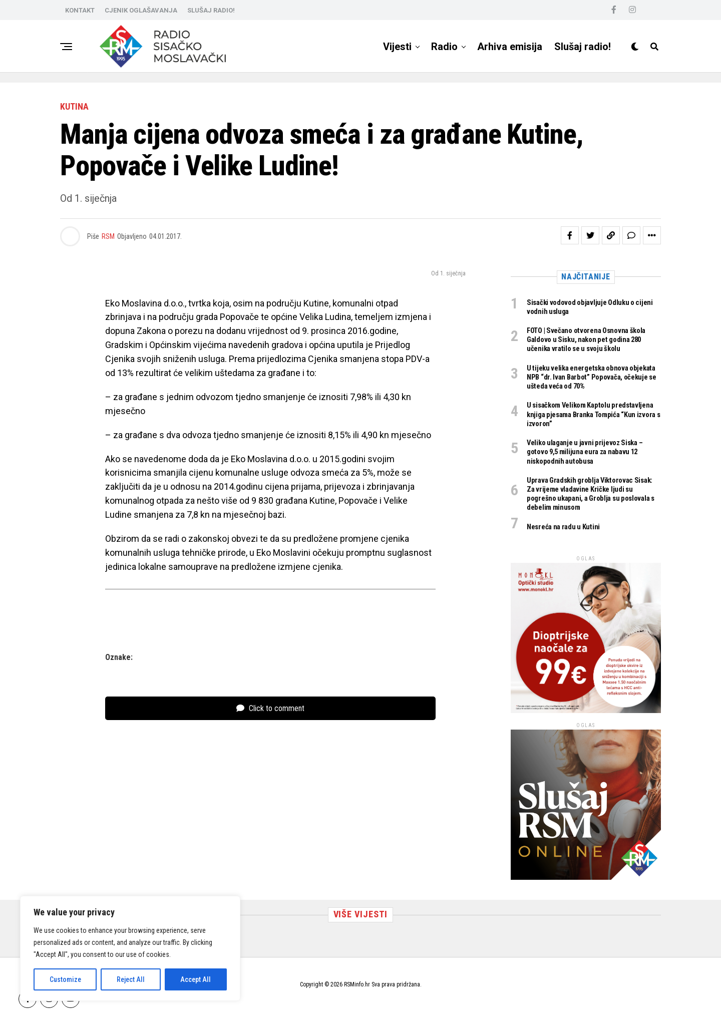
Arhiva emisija (509, 47)
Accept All (195, 979)
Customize (65, 979)
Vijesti (397, 47)
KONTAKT (80, 10)
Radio (444, 47)
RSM (108, 236)
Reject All (131, 979)
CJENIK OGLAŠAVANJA (141, 10)
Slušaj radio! (582, 47)
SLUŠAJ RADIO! (211, 10)
